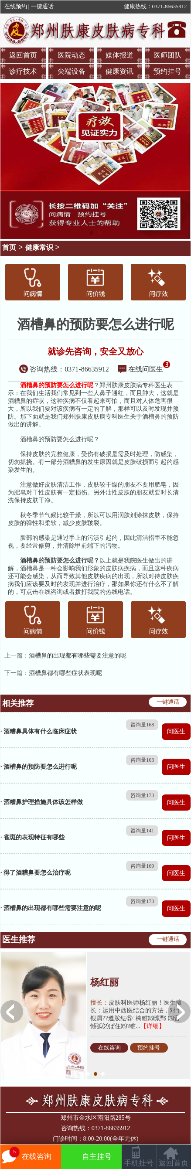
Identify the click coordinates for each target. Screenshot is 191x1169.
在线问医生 (144, 369)
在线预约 (15, 6)
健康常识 (39, 247)
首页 (9, 247)
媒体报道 (119, 55)
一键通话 (42, 6)
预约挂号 (167, 71)
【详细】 (152, 1026)
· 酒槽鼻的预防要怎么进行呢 (38, 766)
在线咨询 (109, 1048)
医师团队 (167, 55)
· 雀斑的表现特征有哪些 (32, 837)
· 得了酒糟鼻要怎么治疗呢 (35, 872)
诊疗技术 (23, 71)
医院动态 (71, 55)
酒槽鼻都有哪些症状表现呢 (65, 673)
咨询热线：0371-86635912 (64, 369)
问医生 (176, 731)
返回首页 (23, 55)
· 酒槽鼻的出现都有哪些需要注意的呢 (50, 908)
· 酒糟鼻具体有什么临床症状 (38, 731)
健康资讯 (119, 71)
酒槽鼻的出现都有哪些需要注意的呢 (77, 655)
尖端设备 (71, 71)
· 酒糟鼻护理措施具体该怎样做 (41, 802)
